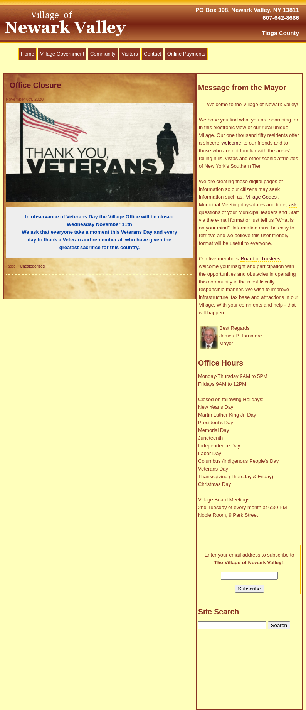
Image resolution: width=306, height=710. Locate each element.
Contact (152, 54)
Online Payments (186, 54)
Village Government (62, 54)
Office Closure (35, 85)
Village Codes (261, 197)
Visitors (129, 54)
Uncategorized (32, 266)
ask (293, 204)
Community (103, 54)
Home (27, 54)
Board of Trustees (261, 258)
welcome (231, 143)
